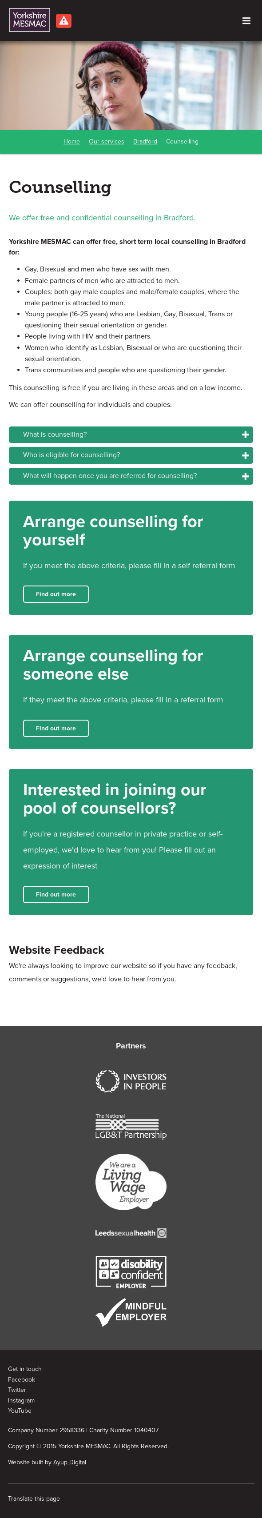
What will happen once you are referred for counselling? (110, 475)
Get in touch (25, 1369)
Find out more (56, 594)
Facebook (21, 1379)
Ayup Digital (69, 1462)
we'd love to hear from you (133, 979)
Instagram (21, 1400)
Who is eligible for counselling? (71, 454)
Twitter (17, 1390)
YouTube (20, 1410)
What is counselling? (55, 434)
